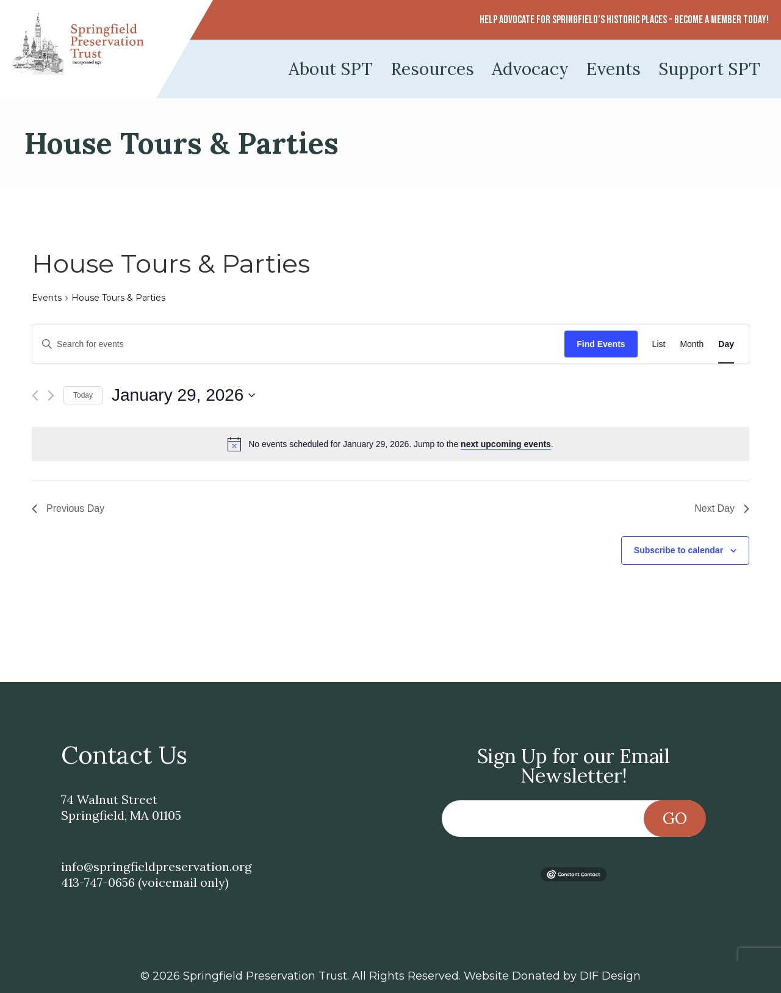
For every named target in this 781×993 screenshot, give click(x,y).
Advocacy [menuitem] (530, 69)
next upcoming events (506, 444)
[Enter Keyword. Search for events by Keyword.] (298, 344)
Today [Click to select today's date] (83, 395)
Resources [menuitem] (432, 69)
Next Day (721, 508)
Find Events (601, 344)
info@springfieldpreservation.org (156, 866)
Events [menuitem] (613, 69)
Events (47, 297)
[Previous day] (35, 395)
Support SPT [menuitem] (709, 69)
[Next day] (51, 395)
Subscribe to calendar (678, 550)
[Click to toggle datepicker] (183, 395)
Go (675, 818)
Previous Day (68, 508)
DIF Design (610, 976)
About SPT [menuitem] (331, 69)
